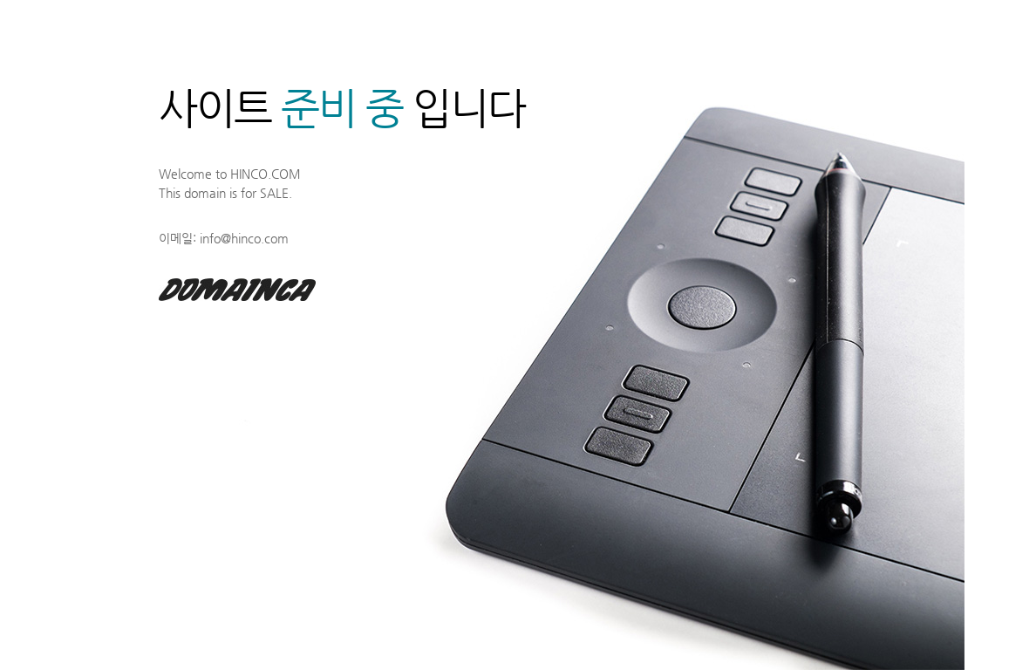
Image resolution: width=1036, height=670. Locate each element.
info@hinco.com (244, 238)
